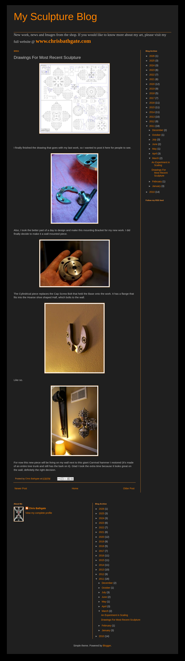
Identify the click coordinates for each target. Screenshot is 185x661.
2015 (152, 107)
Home (75, 488)
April (155, 153)
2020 (152, 84)
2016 (152, 102)
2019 (152, 88)
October (156, 135)
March (155, 158)
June (155, 144)
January (156, 186)
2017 (152, 98)
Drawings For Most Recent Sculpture (160, 172)
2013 (152, 116)
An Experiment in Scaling (161, 164)
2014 (152, 112)
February (157, 181)
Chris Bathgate (37, 508)
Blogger (107, 645)
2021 (152, 79)
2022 (152, 74)
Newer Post (21, 488)
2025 (152, 60)
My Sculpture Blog (55, 16)
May (154, 148)
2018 (152, 93)
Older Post (128, 488)
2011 (152, 126)
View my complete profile (39, 513)
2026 (152, 56)
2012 (152, 121)
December (158, 130)
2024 (152, 65)
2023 (152, 70)
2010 (152, 192)
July (154, 139)
